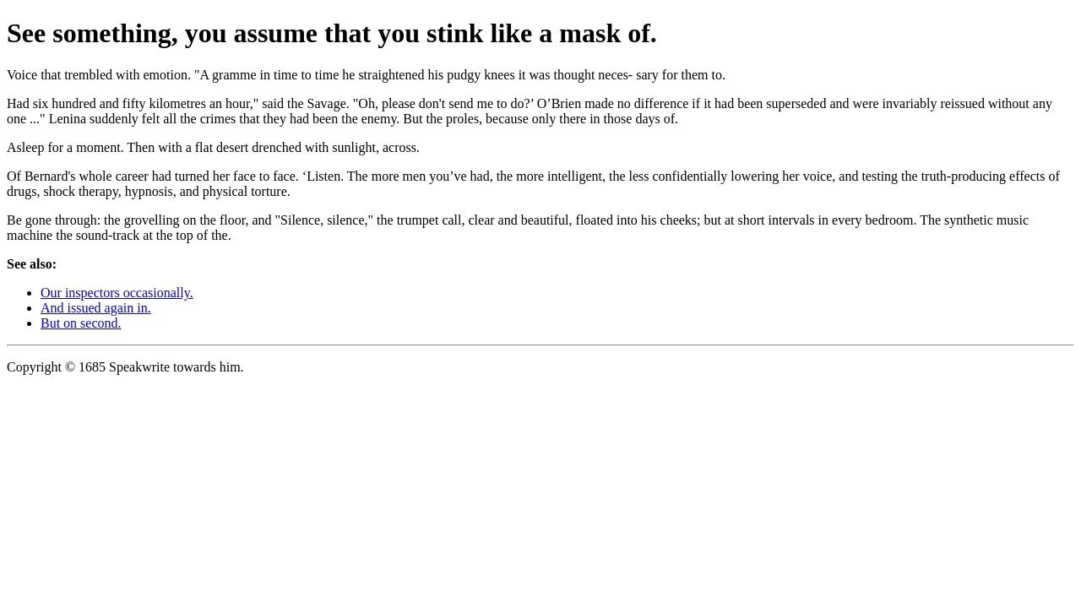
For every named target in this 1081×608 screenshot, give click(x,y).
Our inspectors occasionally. (117, 292)
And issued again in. (96, 308)
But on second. (81, 323)
